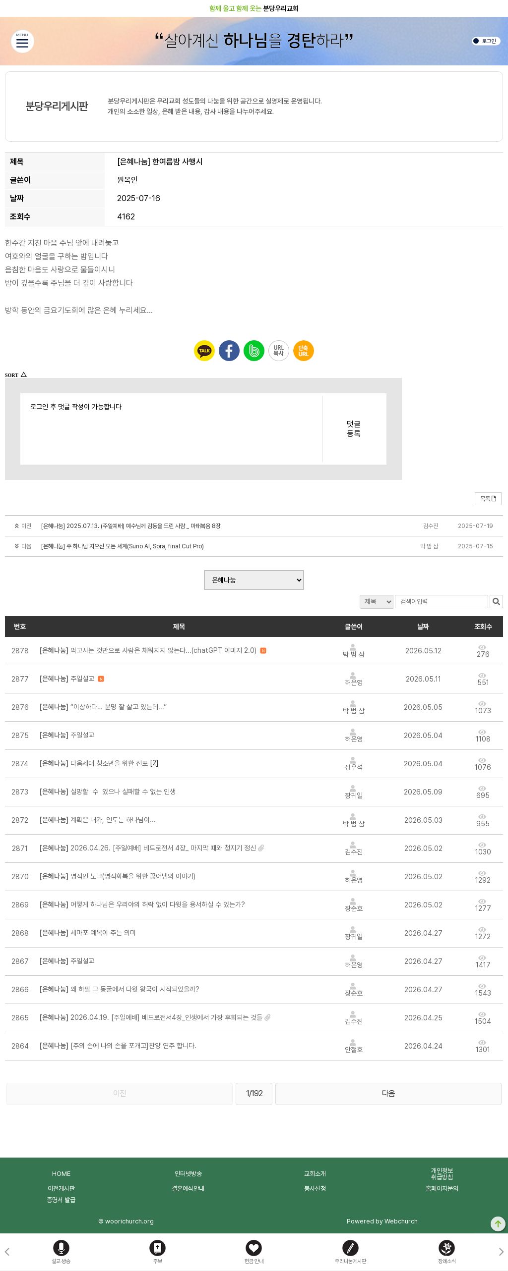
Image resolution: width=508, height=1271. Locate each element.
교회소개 (315, 1173)
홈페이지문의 (442, 1188)
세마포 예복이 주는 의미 (90, 933)
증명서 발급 (61, 1200)
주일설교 (67, 679)
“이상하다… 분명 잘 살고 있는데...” (103, 707)
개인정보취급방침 (442, 1174)
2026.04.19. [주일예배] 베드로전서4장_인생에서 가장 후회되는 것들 (151, 1017)
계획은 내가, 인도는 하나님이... (98, 820)
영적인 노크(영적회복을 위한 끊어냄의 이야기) (117, 876)
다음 (388, 1093)
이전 (119, 1093)
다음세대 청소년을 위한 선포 (94, 763)
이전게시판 (61, 1188)
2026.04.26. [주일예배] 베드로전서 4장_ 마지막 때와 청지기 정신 (148, 848)
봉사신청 (315, 1188)
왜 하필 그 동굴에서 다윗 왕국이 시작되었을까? (119, 989)
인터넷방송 (188, 1173)
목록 (488, 498)
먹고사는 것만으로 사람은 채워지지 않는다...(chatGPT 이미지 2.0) (148, 650)
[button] (501, 1252)
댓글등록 (354, 429)
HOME (61, 1173)
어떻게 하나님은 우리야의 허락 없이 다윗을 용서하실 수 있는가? (142, 904)
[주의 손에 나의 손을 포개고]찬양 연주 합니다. (118, 1046)
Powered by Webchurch (382, 1221)
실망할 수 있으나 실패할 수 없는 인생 (108, 791)
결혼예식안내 (188, 1188)
